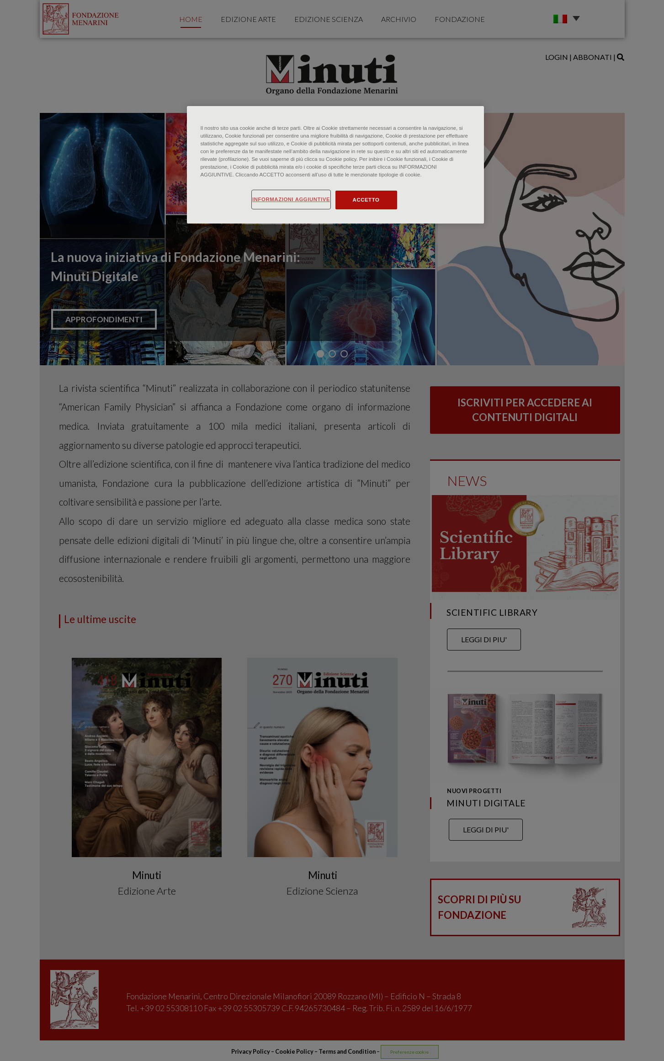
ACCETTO (366, 200)
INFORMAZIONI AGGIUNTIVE (291, 199)
